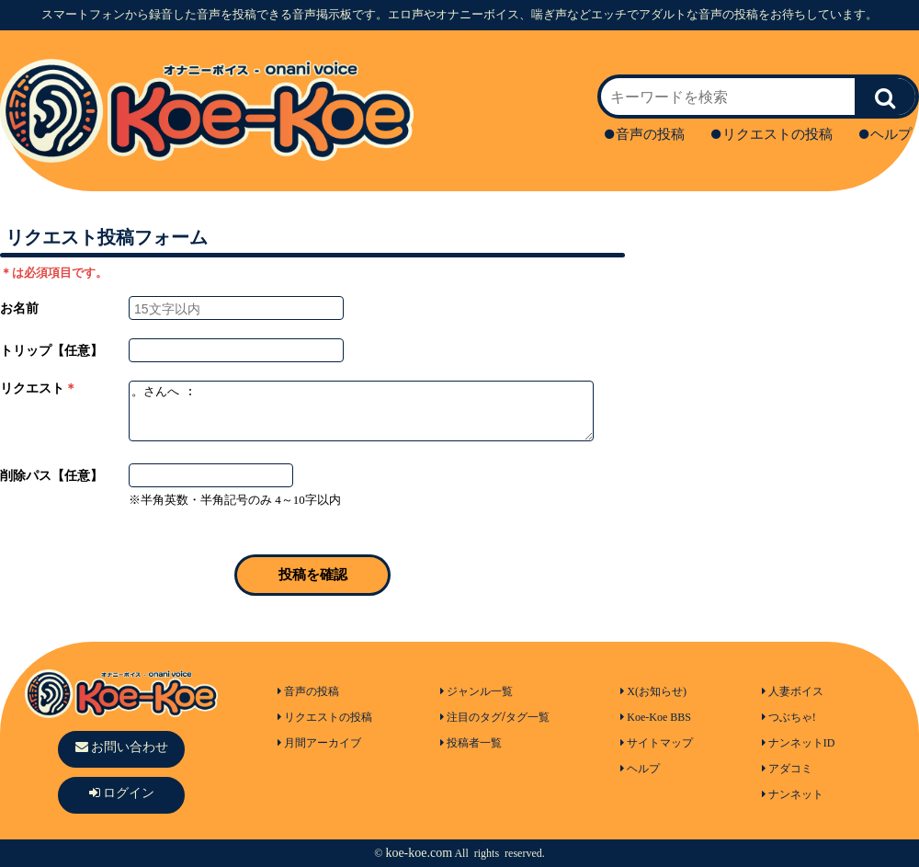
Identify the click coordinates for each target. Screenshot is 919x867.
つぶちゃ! (789, 717)
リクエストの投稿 (772, 134)
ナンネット (792, 794)
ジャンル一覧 (476, 691)
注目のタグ (471, 717)
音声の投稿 (645, 134)
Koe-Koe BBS (655, 717)
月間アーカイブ (319, 742)
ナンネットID (798, 742)
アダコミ (787, 768)
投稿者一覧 (471, 742)
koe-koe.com (418, 853)
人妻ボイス (792, 691)
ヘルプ (885, 134)
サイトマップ (656, 742)
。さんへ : (361, 411)
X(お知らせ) (653, 691)
